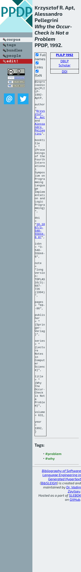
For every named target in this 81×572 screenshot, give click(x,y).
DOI (64, 71)
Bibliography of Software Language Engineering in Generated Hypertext (61, 545)
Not (60, 32)
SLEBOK (75, 566)
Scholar (64, 65)
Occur (63, 26)
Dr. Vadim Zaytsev (73, 560)
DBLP (64, 61)
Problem (45, 39)
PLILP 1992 (64, 55)
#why (50, 529)
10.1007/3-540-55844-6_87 (40, 261)
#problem (53, 524)
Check (42, 32)
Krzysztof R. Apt (40, 121)
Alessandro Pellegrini (40, 138)
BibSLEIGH (49, 553)
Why (40, 26)
